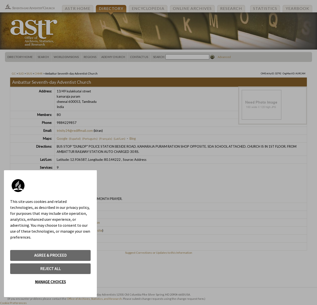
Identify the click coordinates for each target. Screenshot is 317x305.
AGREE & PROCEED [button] (50, 255)
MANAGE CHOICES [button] (50, 281)
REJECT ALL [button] (50, 268)
